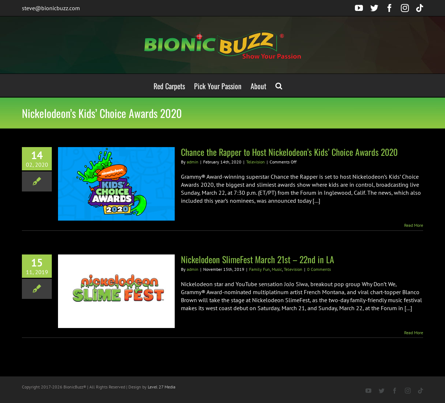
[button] (278, 85)
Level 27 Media (161, 387)
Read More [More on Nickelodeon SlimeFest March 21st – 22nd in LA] (413, 332)
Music (277, 269)
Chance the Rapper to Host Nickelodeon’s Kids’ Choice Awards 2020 (289, 151)
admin (192, 162)
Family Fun (259, 269)
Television (255, 162)
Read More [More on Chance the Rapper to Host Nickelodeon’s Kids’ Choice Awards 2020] (413, 225)
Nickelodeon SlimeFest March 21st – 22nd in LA (257, 259)
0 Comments (319, 269)
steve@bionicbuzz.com (51, 8)
